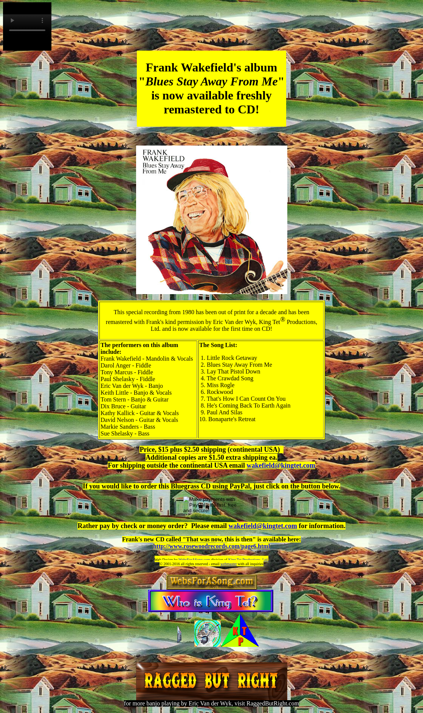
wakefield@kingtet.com (280, 465)
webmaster (228, 564)
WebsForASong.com (194, 560)
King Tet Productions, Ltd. (248, 560)
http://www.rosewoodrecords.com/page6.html (211, 546)
